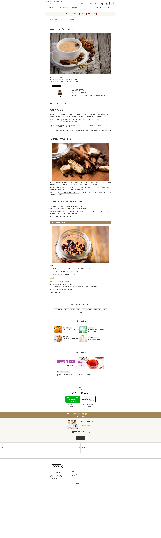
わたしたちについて (63, 7)
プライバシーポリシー (75, 474)
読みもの (110, 7)
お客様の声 (74, 7)
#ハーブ (66, 309)
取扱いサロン (3, 447)
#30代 (105, 309)
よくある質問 (98, 7)
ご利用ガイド (86, 7)
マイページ (84, 447)
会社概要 (73, 471)
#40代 (78, 309)
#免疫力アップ (97, 309)
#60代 (89, 309)
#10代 (80, 312)
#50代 (84, 309)
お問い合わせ (3, 451)
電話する (80, 438)
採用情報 (73, 477)
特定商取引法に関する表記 (77, 473)
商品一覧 (51, 7)
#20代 (72, 309)
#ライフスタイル (58, 309)
